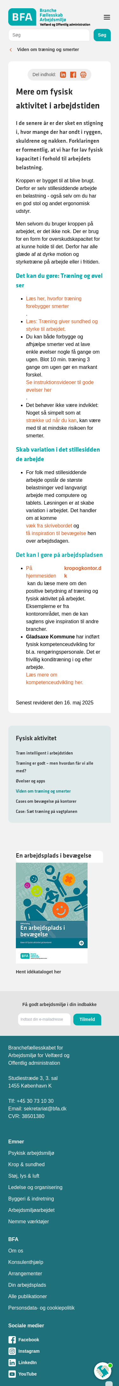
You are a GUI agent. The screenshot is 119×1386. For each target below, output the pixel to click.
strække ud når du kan (51, 420)
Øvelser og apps (30, 781)
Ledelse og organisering (35, 1187)
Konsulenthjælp (25, 1262)
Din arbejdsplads (27, 1285)
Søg (102, 34)
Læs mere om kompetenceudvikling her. (54, 678)
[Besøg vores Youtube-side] (59, 1374)
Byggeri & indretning (31, 1198)
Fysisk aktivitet (36, 738)
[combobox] (49, 35)
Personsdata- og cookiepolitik (41, 1308)
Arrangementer (25, 1273)
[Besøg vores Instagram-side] (59, 1351)
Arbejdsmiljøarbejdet (31, 1210)
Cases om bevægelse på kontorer (46, 801)
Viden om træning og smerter (48, 49)
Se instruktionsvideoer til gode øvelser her (60, 386)
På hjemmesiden (64, 572)
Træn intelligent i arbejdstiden (44, 753)
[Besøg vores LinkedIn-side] (59, 1362)
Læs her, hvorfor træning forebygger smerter (54, 302)
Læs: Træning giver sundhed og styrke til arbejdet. (62, 325)
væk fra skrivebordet (49, 525)
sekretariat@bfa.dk (45, 1108)
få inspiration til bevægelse (56, 533)
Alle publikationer (27, 1296)
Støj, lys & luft (23, 1176)
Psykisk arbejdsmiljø (31, 1153)
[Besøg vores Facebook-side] (59, 1340)
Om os (15, 1250)
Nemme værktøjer (28, 1221)
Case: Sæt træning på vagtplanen (46, 811)
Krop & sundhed (26, 1164)
